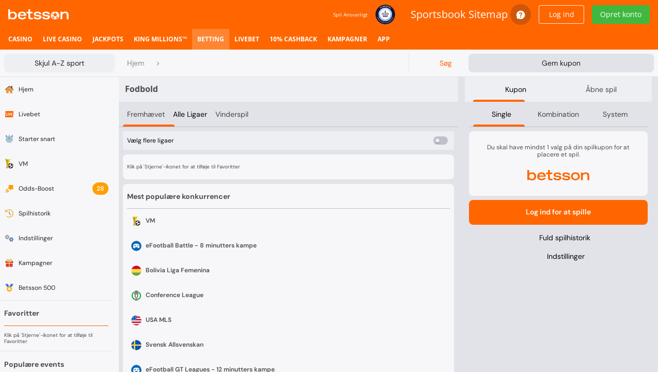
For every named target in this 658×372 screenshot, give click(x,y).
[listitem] (20, 39)
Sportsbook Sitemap (459, 14)
